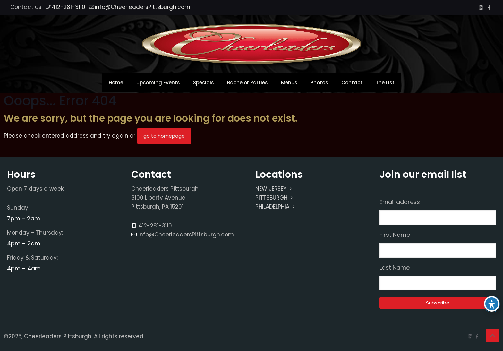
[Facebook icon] (489, 7)
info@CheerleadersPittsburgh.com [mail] (142, 7)
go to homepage (164, 136)
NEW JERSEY (270, 189)
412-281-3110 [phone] (68, 7)
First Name (394, 234)
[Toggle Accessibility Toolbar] (491, 304)
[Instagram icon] (481, 7)
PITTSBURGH (271, 197)
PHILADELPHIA (272, 206)
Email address (399, 202)
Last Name (394, 267)
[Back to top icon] (492, 335)
